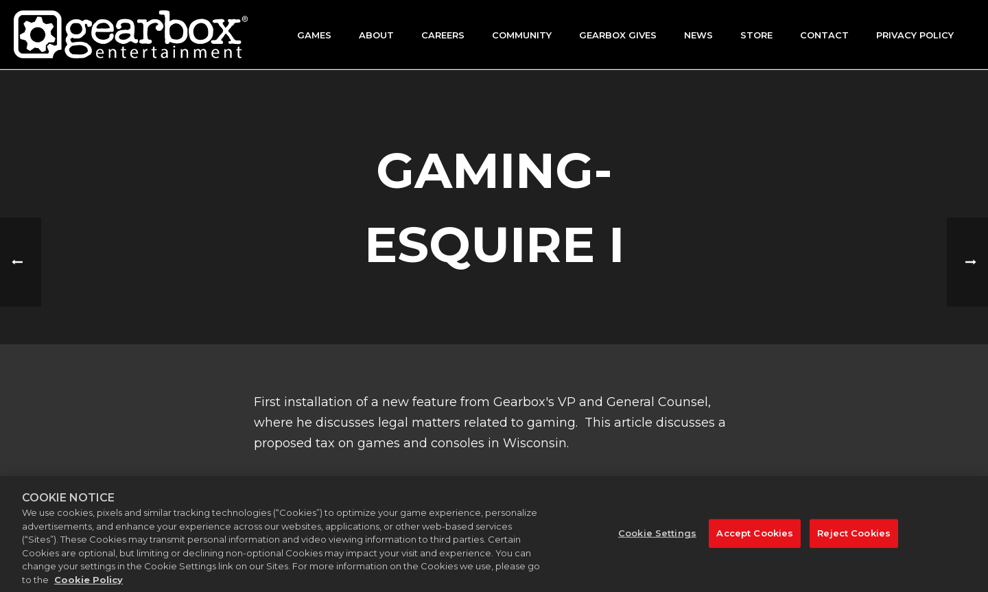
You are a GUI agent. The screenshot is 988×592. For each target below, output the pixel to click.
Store (756, 34)
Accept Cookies (754, 541)
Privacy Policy (915, 34)
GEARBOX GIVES (618, 34)
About (376, 34)
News (698, 34)
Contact (824, 34)
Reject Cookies (854, 541)
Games (314, 34)
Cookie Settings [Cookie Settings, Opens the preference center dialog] (657, 541)
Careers (442, 34)
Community (522, 34)
